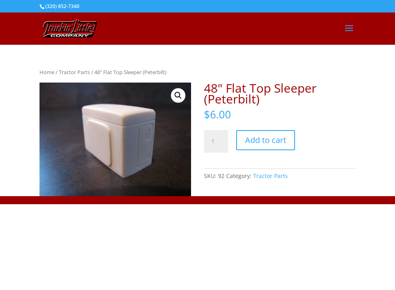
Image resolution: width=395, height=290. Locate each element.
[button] (178, 95)
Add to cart (265, 140)
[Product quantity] (216, 141)
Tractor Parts (74, 72)
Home (47, 72)
